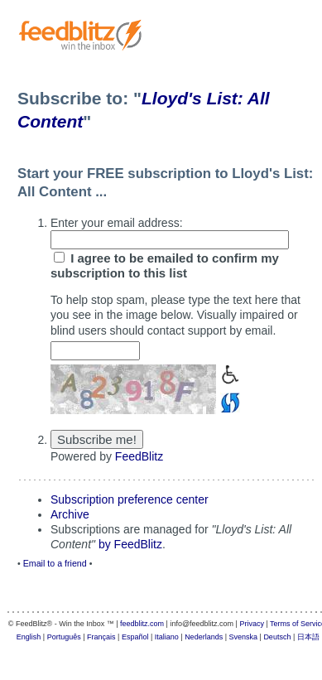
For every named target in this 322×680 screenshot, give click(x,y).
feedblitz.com (142, 624)
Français (101, 637)
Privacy (251, 624)
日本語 (308, 637)
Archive (69, 514)
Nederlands (204, 637)
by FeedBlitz (130, 544)
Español (135, 637)
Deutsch (277, 637)
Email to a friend (55, 563)
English (29, 637)
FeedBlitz (139, 456)
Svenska (243, 637)
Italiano (167, 637)
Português (64, 637)
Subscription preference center (129, 499)
